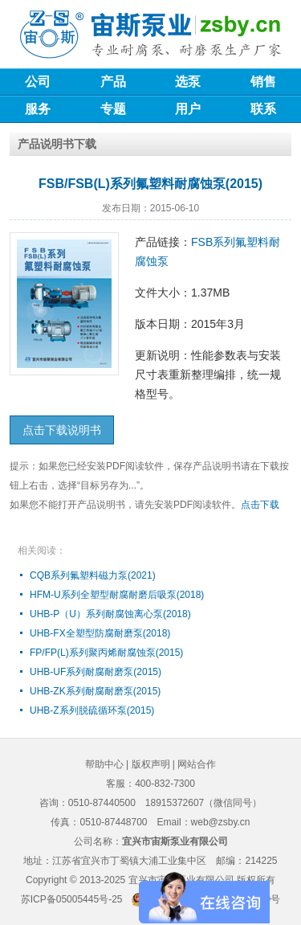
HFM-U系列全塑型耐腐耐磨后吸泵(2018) (117, 594)
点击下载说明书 (61, 430)
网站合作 (196, 764)
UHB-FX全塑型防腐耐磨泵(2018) (100, 633)
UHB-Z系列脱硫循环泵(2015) (92, 710)
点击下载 (260, 504)
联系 (263, 109)
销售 (263, 81)
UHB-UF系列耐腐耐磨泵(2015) (95, 671)
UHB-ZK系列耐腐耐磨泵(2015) (95, 691)
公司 (38, 81)
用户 (188, 109)
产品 (113, 81)
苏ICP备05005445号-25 (72, 899)
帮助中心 (104, 764)
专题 (113, 109)
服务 (38, 109)
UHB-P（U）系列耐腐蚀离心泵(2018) (110, 614)
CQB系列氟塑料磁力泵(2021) (93, 575)
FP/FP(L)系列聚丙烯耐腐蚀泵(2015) (106, 652)
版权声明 (151, 764)
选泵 (188, 81)
